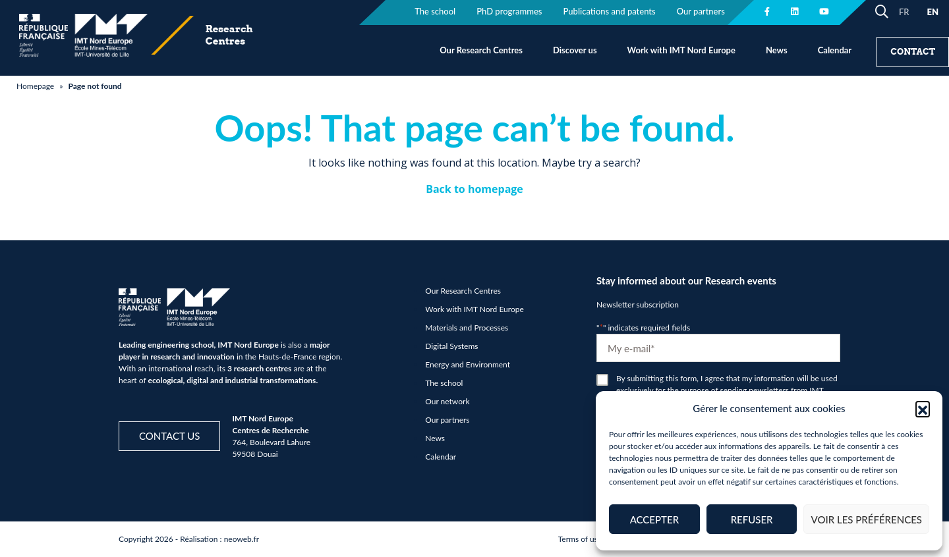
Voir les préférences (866, 519)
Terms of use (580, 539)
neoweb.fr (242, 539)
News (777, 50)
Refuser (752, 519)
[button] (922, 408)
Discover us (575, 50)
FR (904, 12)
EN (932, 12)
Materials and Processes (466, 327)
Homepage (35, 86)
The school (444, 383)
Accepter (654, 519)
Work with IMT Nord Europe (681, 50)
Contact (912, 52)
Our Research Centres (481, 50)
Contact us (169, 436)
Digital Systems (451, 346)
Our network (447, 401)
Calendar (835, 50)
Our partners (447, 420)
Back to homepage (474, 189)
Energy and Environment (467, 364)
